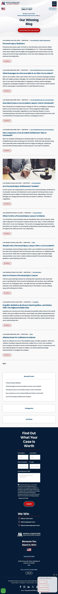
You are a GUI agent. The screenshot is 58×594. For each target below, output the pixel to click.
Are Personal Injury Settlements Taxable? (21, 186)
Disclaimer (22, 582)
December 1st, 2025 (17, 212)
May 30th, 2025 (15, 334)
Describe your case (24, 471)
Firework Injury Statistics (14, 43)
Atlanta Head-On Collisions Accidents (19, 337)
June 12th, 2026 (15, 40)
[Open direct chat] (54, 575)
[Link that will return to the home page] (29, 534)
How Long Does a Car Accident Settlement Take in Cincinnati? (24, 393)
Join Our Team (30, 582)
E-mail (32, 462)
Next (4, 363)
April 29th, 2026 (15, 100)
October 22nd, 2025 (16, 302)
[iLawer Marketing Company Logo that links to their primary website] (29, 590)
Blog (33, 242)
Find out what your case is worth (29, 30)
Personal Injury (34, 40)
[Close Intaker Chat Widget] (56, 575)
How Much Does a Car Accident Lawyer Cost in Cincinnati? (28, 103)
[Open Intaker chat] (40, 593)
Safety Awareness (45, 40)
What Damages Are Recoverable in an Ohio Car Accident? (28, 73)
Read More (7, 61)
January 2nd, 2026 (16, 183)
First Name (21, 453)
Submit (29, 504)
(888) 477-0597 (27, 9)
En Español (53, 8)
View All (29, 573)
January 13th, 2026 (16, 242)
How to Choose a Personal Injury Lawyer (20, 275)
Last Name (33, 453)
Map (29, 565)
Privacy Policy (35, 495)
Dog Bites (36, 302)
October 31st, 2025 (16, 272)
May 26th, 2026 (15, 70)
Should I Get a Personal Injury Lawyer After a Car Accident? (28, 245)
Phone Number (23, 462)
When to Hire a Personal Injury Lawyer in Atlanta (24, 216)
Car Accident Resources (37, 70)
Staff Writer (25, 40)
